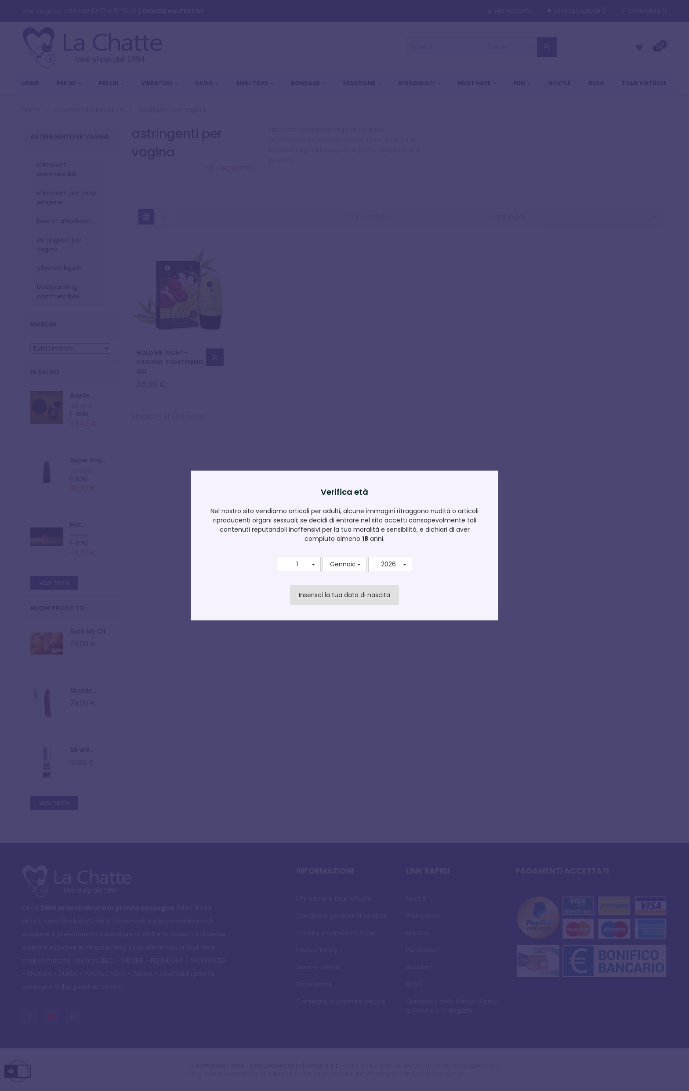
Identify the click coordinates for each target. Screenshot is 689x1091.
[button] (299, 565)
